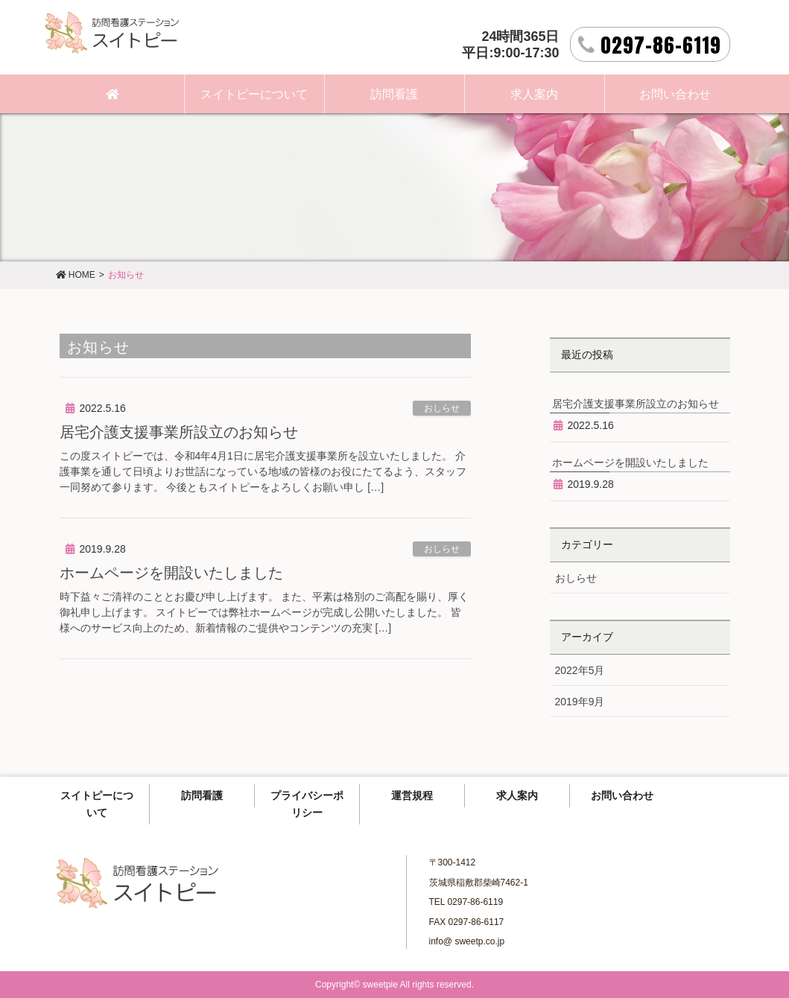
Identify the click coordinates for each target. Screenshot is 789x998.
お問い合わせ (622, 795)
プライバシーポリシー (306, 804)
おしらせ (442, 408)
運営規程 (412, 795)
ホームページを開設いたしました (171, 573)
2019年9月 (580, 702)
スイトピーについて (96, 804)
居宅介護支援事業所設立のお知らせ (179, 432)
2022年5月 (580, 670)
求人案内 (517, 795)
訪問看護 (202, 795)
